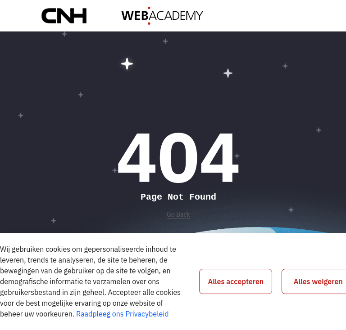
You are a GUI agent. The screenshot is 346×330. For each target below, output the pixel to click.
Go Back (178, 214)
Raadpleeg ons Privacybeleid (122, 313)
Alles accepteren (236, 281)
